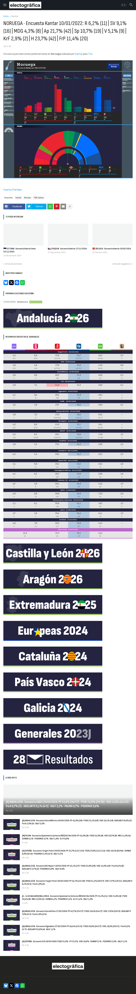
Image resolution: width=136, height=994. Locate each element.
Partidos (17, 189)
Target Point (62, 352)
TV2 (90, 54)
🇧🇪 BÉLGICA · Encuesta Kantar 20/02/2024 (111, 248)
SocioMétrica (62, 372)
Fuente (7, 189)
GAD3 (62, 490)
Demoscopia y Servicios (62, 500)
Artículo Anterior (13, 263)
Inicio (6, 16)
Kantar (14, 16)
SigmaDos (63, 391)
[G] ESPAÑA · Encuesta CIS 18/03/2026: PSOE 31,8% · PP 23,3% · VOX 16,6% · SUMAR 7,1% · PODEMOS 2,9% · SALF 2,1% (74, 941)
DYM (62, 362)
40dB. (62, 401)
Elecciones (62, 530)
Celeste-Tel (62, 480)
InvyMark (62, 441)
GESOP (62, 431)
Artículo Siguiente (122, 263)
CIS (62, 381)
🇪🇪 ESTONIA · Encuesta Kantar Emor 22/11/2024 (19, 250)
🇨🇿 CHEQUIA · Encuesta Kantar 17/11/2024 (67, 248)
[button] (4, 5)
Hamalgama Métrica (63, 470)
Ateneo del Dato (62, 411)
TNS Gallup (39, 197)
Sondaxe (62, 520)
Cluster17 (62, 451)
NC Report (63, 421)
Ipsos (62, 510)
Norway (27, 197)
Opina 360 (62, 461)
